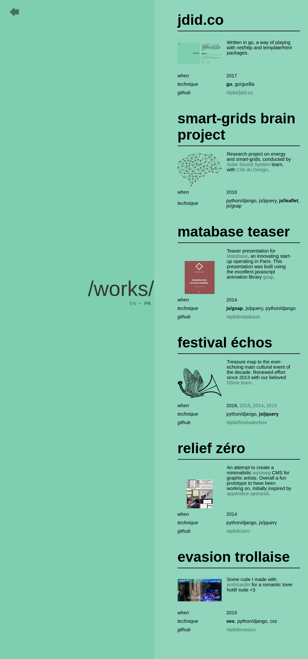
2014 (258, 405)
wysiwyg (262, 472)
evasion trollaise (234, 557)
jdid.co (201, 20)
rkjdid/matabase (243, 316)
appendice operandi (248, 493)
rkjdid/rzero (238, 531)
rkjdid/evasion (241, 629)
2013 (271, 405)
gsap (268, 277)
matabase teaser (234, 231)
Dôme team (239, 382)
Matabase (237, 256)
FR (147, 303)
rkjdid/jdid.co (240, 92)
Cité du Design (252, 169)
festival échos (225, 342)
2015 (245, 405)
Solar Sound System (249, 164)
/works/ (121, 288)
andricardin (239, 584)
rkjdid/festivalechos (247, 422)
